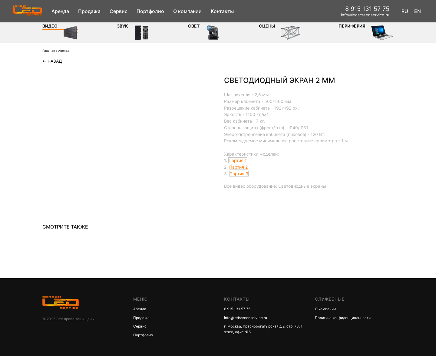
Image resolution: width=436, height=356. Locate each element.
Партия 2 (238, 167)
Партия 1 (238, 160)
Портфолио (150, 11)
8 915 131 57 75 (367, 8)
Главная (48, 50)
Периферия (352, 25)
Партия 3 (239, 173)
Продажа (89, 11)
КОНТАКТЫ (237, 299)
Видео (50, 25)
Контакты (222, 11)
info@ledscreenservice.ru (365, 14)
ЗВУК (122, 25)
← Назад (52, 61)
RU (404, 11)
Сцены (267, 25)
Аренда (60, 11)
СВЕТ (194, 25)
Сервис (118, 11)
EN (417, 11)
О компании (187, 11)
